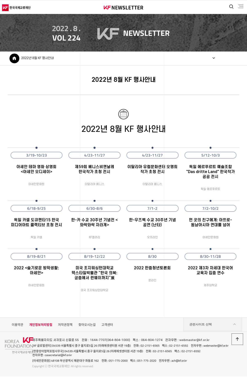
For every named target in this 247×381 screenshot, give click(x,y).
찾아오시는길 (87, 325)
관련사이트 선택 (213, 326)
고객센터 (107, 325)
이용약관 (17, 325)
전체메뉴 (240, 6)
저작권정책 (65, 325)
